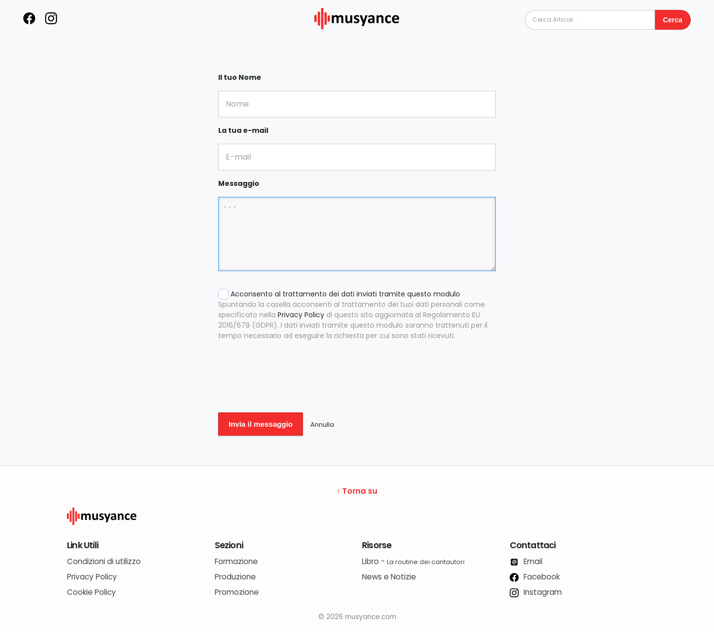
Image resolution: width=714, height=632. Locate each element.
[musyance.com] (357, 36)
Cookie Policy (91, 592)
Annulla (322, 424)
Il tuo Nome (239, 77)
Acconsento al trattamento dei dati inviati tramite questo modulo (357, 315)
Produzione (235, 577)
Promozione (237, 592)
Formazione (236, 561)
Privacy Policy (301, 315)
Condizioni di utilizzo (104, 561)
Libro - (413, 561)
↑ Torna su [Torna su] (357, 491)
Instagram (536, 592)
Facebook (535, 577)
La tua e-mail (243, 130)
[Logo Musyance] (357, 516)
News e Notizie (389, 577)
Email (526, 561)
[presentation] (293, 383)
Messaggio (238, 183)
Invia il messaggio (261, 424)
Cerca (672, 20)
